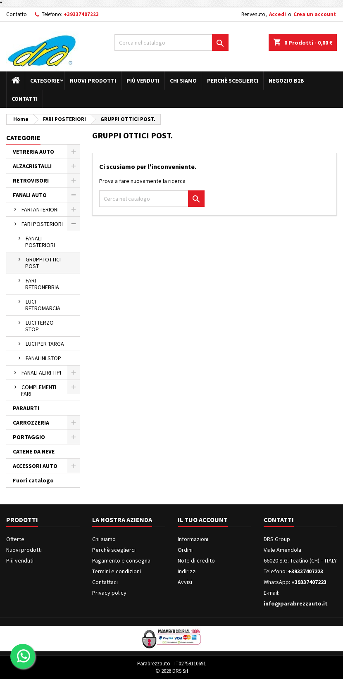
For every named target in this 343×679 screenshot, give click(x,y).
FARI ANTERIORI (40, 209)
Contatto (16, 14)
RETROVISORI (31, 180)
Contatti (25, 98)
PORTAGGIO (29, 437)
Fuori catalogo (33, 480)
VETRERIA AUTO (33, 151)
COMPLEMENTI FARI (38, 390)
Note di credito (196, 560)
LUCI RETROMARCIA (42, 305)
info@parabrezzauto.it (296, 603)
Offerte (15, 539)
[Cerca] (171, 42)
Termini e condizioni (116, 571)
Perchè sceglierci (232, 80)
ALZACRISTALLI (32, 166)
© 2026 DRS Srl (171, 670)
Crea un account (314, 14)
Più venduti (143, 80)
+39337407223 (81, 14)
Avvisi (185, 582)
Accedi (277, 14)
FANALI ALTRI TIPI (41, 372)
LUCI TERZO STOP (39, 326)
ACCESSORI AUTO (35, 466)
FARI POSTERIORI (42, 224)
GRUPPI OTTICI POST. (43, 263)
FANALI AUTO (30, 195)
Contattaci (105, 582)
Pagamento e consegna (121, 560)
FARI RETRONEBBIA (42, 284)
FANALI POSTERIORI (40, 242)
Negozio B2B (286, 80)
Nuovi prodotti (93, 80)
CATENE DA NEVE (34, 451)
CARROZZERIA (31, 422)
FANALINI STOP (43, 358)
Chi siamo (183, 80)
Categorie (45, 80)
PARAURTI (26, 408)
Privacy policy (109, 592)
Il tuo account (203, 519)
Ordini (185, 549)
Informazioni (193, 539)
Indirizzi (187, 571)
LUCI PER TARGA (45, 343)
